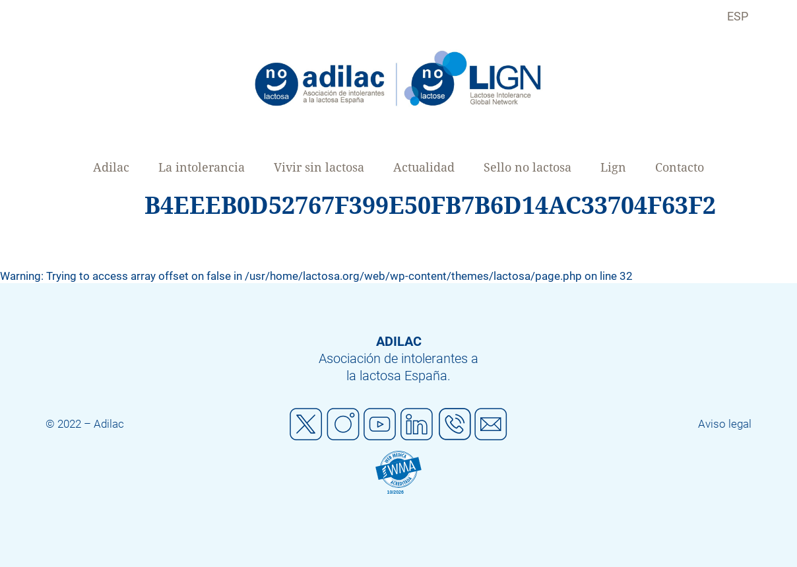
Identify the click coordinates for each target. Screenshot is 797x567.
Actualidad (424, 167)
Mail (491, 424)
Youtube (380, 424)
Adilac (111, 167)
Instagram (343, 424)
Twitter (306, 424)
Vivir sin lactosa (319, 167)
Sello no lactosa (527, 167)
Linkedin (417, 424)
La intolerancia (201, 167)
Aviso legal (724, 423)
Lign (613, 167)
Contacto (679, 167)
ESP (737, 16)
